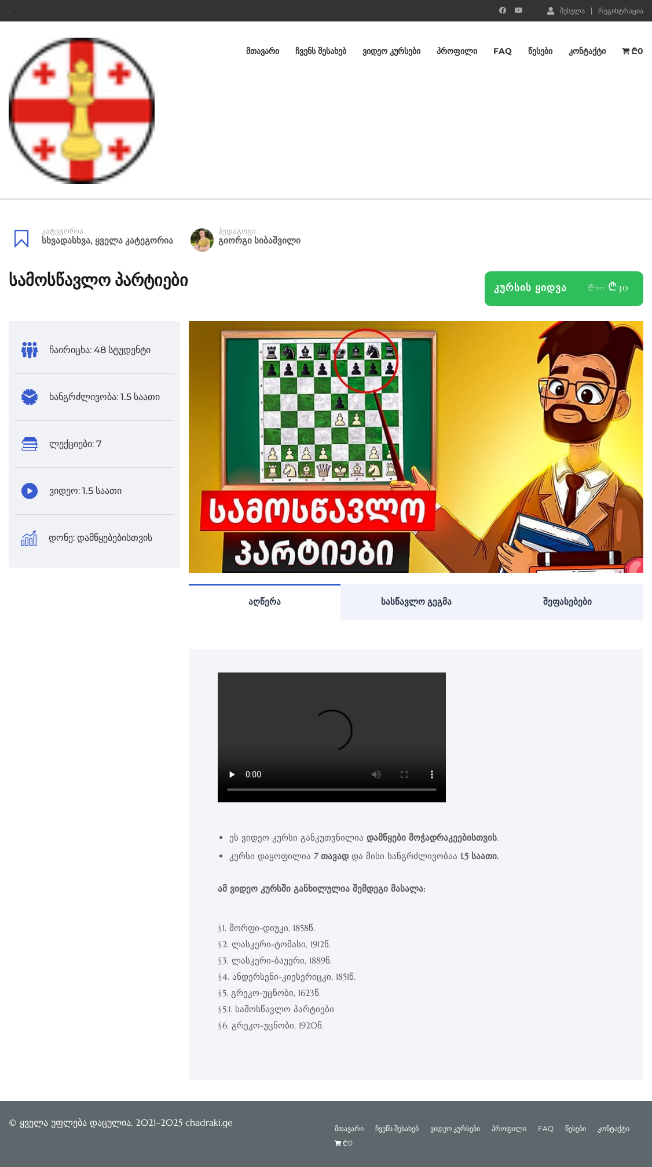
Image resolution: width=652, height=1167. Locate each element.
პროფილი (457, 51)
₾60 (596, 287)
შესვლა (566, 10)
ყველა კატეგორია (134, 240)
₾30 (618, 287)
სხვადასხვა (66, 240)
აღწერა (264, 601)
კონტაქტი (587, 51)
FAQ (502, 51)
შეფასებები (567, 601)
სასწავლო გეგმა (416, 601)
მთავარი (262, 51)
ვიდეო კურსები (391, 51)
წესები (540, 51)
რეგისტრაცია (620, 11)
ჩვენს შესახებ (320, 51)
